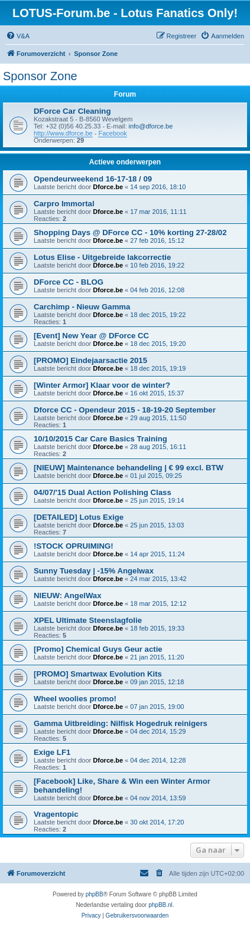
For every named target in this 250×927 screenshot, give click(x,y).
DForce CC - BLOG (68, 282)
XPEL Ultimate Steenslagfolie (88, 620)
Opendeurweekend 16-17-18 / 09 (93, 178)
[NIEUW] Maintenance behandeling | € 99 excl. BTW (128, 467)
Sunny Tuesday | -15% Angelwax (94, 570)
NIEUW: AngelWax (68, 595)
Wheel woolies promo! (75, 698)
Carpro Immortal (64, 203)
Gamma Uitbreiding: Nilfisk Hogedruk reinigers (120, 723)
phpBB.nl (160, 905)
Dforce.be (108, 186)
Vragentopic (56, 814)
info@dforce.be (151, 126)
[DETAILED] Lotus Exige (79, 517)
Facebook (112, 133)
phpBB (94, 894)
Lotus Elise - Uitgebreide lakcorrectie (102, 257)
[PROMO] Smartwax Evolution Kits (98, 673)
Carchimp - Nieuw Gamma (82, 306)
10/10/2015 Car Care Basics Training (100, 438)
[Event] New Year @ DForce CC (91, 335)
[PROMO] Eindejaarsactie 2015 (90, 360)
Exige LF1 (52, 752)
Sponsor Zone (40, 76)
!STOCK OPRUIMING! (73, 546)
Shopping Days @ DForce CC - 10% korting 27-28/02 (130, 232)
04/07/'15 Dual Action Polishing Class (102, 492)
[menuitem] (18, 36)
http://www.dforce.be (63, 133)
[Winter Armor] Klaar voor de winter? (102, 385)
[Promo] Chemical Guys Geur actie (98, 649)
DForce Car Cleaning (72, 111)
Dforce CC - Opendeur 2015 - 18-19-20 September (125, 409)
